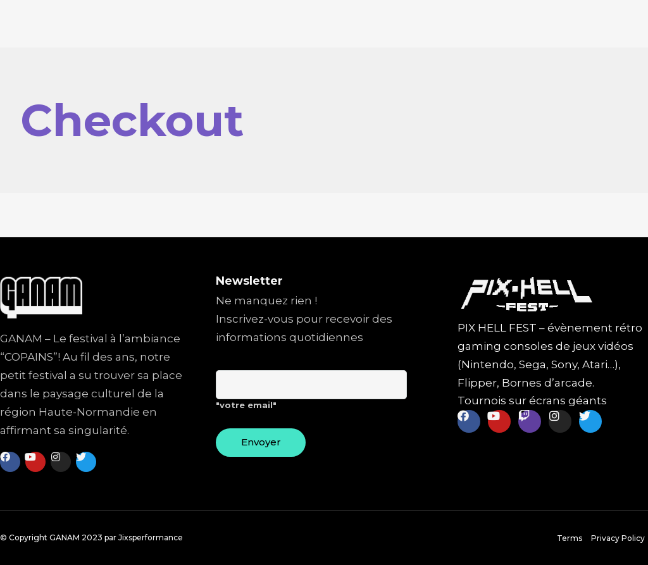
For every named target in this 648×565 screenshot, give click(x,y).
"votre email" (311, 395)
